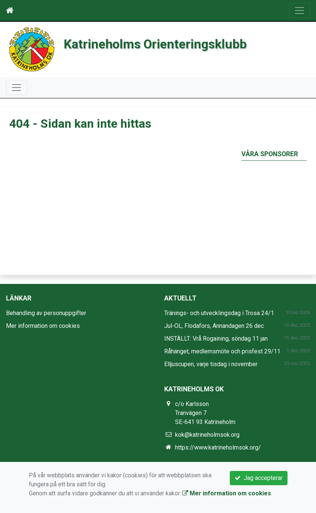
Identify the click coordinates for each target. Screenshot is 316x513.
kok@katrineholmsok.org (207, 434)
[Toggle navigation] (299, 10)
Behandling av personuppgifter (46, 313)
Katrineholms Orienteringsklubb (155, 44)
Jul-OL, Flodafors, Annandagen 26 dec (214, 325)
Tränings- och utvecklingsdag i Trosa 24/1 (219, 313)
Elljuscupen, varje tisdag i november (211, 364)
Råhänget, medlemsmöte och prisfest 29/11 (222, 351)
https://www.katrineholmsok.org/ (218, 447)
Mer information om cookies (43, 325)
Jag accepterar (259, 477)
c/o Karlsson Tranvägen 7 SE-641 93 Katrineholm (205, 412)
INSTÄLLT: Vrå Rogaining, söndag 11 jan (216, 338)
